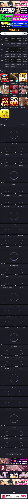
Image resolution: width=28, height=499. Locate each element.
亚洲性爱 (7, 49)
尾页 (21, 454)
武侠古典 (25, 59)
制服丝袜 (7, 51)
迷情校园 (7, 61)
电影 (2, 50)
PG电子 (6, 38)
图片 (2, 55)
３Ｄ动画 (25, 43)
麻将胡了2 (7, 40)
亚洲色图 (13, 54)
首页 (7, 454)
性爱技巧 (25, 61)
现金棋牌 (19, 40)
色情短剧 (13, 66)
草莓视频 (19, 64)
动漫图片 (25, 54)
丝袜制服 (13, 46)
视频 (2, 44)
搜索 (25, 33)
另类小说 (13, 61)
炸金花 (13, 40)
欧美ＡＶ (19, 43)
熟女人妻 (7, 46)
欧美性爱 (25, 49)
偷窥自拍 (7, 54)
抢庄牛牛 (25, 40)
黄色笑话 (19, 61)
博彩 (2, 39)
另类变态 (25, 51)
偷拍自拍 (13, 49)
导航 (2, 65)
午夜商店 (13, 64)
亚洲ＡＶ (7, 43)
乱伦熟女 (19, 51)
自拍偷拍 (13, 43)
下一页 (16, 454)
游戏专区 (25, 38)
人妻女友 (19, 59)
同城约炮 (7, 64)
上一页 (11, 454)
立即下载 (23, 496)
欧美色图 (19, 54)
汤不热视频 (25, 64)
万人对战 (19, 38)
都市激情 (7, 59)
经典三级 (13, 51)
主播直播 (19, 46)
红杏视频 (7, 66)
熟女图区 (19, 56)
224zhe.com (14, 30)
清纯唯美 (13, 56)
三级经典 (3, 125)
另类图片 (25, 56)
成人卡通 (19, 49)
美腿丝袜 (7, 56)
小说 (2, 60)
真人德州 (13, 38)
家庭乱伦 (13, 59)
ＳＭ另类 (25, 46)
